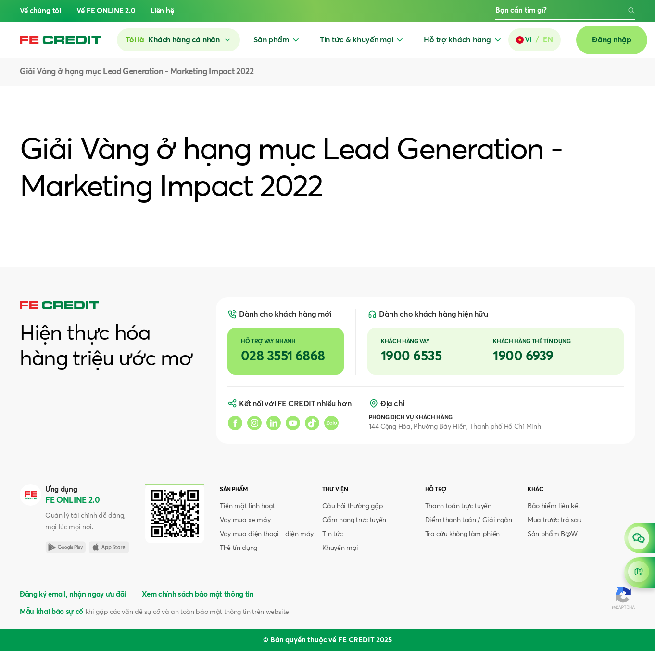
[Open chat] (639, 538)
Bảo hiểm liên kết (554, 506)
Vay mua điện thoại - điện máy (267, 534)
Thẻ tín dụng (238, 548)
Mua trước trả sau (554, 520)
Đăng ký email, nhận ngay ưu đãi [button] (73, 594)
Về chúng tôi (40, 10)
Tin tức (332, 534)
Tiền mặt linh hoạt (247, 506)
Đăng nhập (611, 40)
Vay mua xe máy (245, 520)
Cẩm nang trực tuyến (354, 520)
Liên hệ (162, 10)
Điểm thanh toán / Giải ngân (468, 520)
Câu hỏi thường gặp (352, 506)
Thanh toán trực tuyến (458, 506)
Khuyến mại (340, 548)
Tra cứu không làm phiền (462, 534)
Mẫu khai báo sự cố (51, 611)
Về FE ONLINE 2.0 (105, 10)
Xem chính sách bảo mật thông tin (197, 594)
